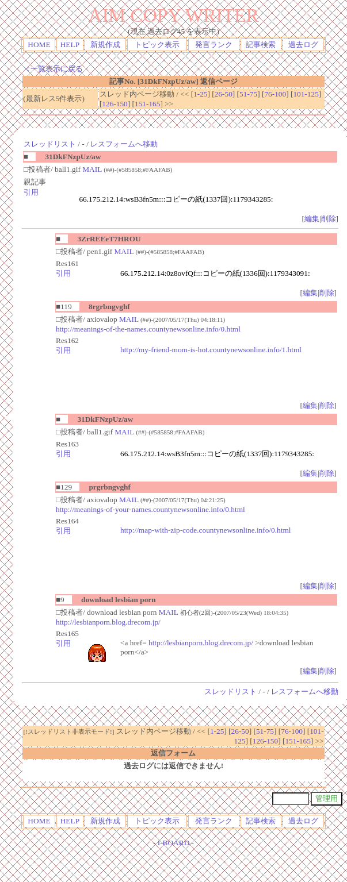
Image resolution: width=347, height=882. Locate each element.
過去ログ (303, 44)
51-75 (248, 94)
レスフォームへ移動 (124, 144)
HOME (39, 44)
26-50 (223, 94)
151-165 (147, 103)
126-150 (114, 103)
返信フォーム (173, 753)
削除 (328, 218)
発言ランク (213, 44)
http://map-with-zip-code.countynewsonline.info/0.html (205, 530)
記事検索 (261, 44)
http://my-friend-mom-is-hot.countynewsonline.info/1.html (211, 349)
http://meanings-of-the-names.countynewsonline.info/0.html (148, 329)
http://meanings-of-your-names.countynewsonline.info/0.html (150, 509)
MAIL (92, 169)
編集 (311, 218)
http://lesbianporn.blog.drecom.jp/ (108, 622)
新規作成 (105, 44)
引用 (31, 192)
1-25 (200, 94)
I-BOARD (174, 842)
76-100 (275, 94)
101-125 (305, 94)
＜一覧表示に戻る (53, 68)
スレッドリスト (50, 144)
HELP (69, 44)
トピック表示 (157, 44)
